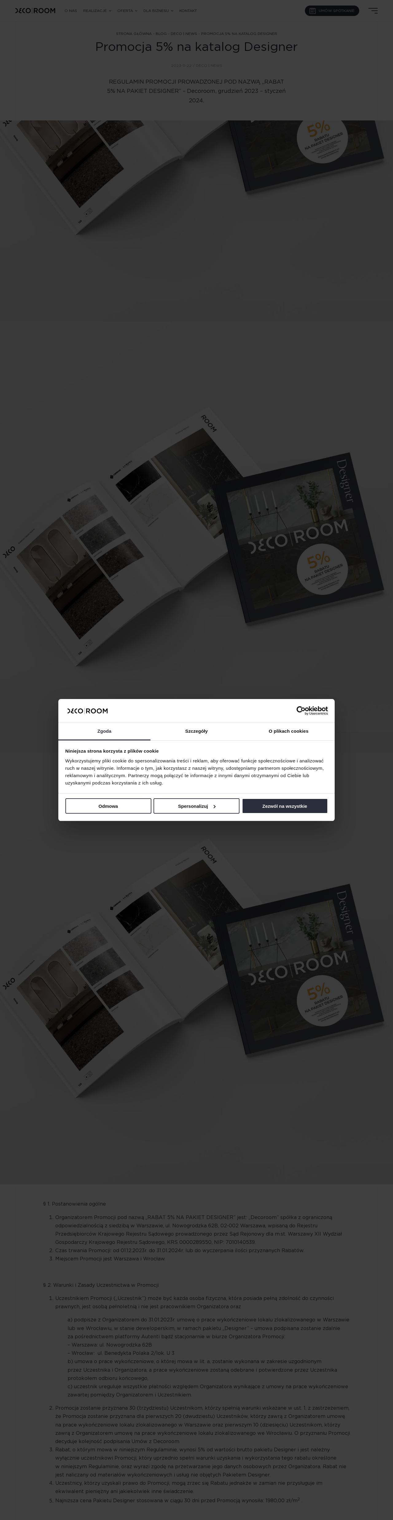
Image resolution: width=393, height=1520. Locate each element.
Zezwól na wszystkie (285, 806)
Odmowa (108, 806)
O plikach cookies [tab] (288, 731)
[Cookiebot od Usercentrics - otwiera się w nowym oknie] (301, 710)
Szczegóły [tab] (196, 731)
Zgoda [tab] (104, 731)
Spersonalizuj (197, 806)
